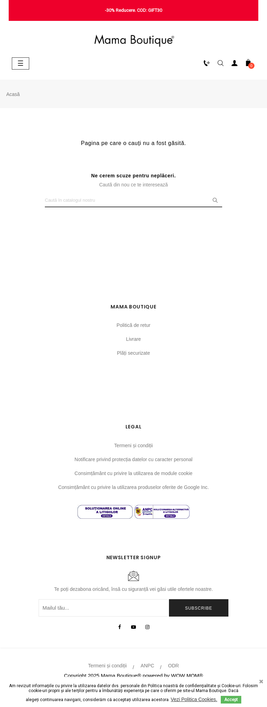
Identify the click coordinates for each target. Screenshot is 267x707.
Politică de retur (133, 325)
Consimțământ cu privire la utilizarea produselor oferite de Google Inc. (133, 487)
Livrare (133, 339)
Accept (231, 699)
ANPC (147, 665)
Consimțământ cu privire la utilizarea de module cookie (133, 473)
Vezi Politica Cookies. (194, 699)
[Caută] (133, 200)
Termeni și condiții (133, 445)
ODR (173, 665)
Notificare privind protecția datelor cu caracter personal (133, 459)
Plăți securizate (133, 353)
